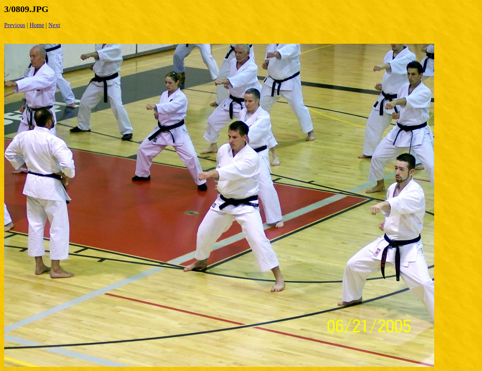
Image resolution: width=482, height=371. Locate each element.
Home (36, 25)
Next (54, 25)
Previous (14, 25)
